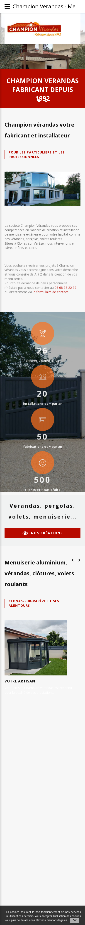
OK (75, 920)
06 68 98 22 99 (65, 285)
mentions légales (56, 920)
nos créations (47, 533)
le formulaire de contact (50, 290)
